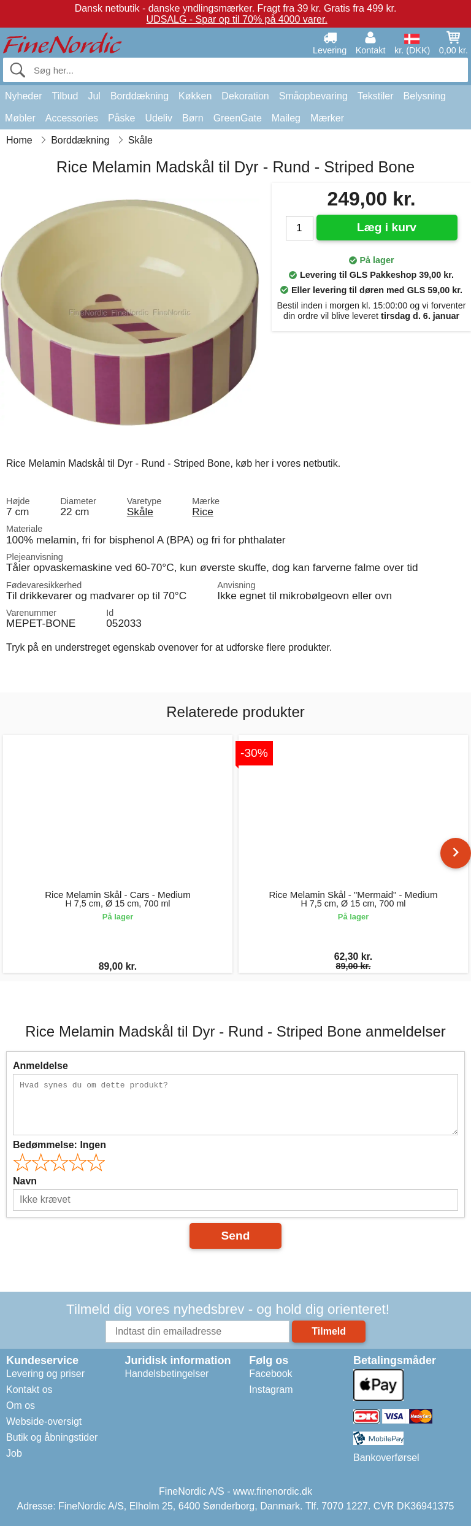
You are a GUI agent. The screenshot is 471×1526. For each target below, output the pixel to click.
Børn (193, 118)
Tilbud (65, 96)
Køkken (195, 96)
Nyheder (23, 96)
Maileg (286, 118)
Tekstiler (376, 96)
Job (14, 1453)
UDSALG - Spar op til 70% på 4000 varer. (237, 19)
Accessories (71, 118)
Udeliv (158, 118)
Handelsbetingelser (166, 1373)
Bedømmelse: (59, 1145)
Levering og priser (45, 1373)
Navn (25, 1181)
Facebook (270, 1373)
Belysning (424, 96)
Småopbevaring (313, 96)
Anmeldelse (40, 1065)
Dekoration (245, 96)
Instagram (271, 1389)
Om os (20, 1405)
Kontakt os (29, 1389)
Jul (94, 96)
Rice (202, 511)
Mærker (327, 118)
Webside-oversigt (44, 1421)
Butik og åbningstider (52, 1437)
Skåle (140, 511)
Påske (121, 118)
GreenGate (237, 118)
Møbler (20, 118)
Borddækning (139, 96)
